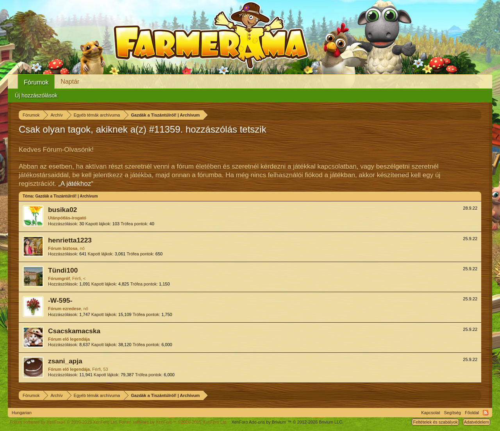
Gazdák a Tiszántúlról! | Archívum (66, 196)
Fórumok (36, 82)
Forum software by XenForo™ (173, 422)
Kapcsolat (430, 412)
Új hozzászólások (36, 95)
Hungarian (22, 412)
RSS (485, 412)
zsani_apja (65, 361)
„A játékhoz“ (75, 183)
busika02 (62, 210)
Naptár (70, 81)
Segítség (452, 412)
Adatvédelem (476, 422)
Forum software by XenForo (64, 422)
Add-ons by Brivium (287, 422)
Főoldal (472, 412)
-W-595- (60, 300)
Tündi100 (63, 270)
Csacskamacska (74, 331)
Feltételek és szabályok (435, 422)
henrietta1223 (70, 240)
